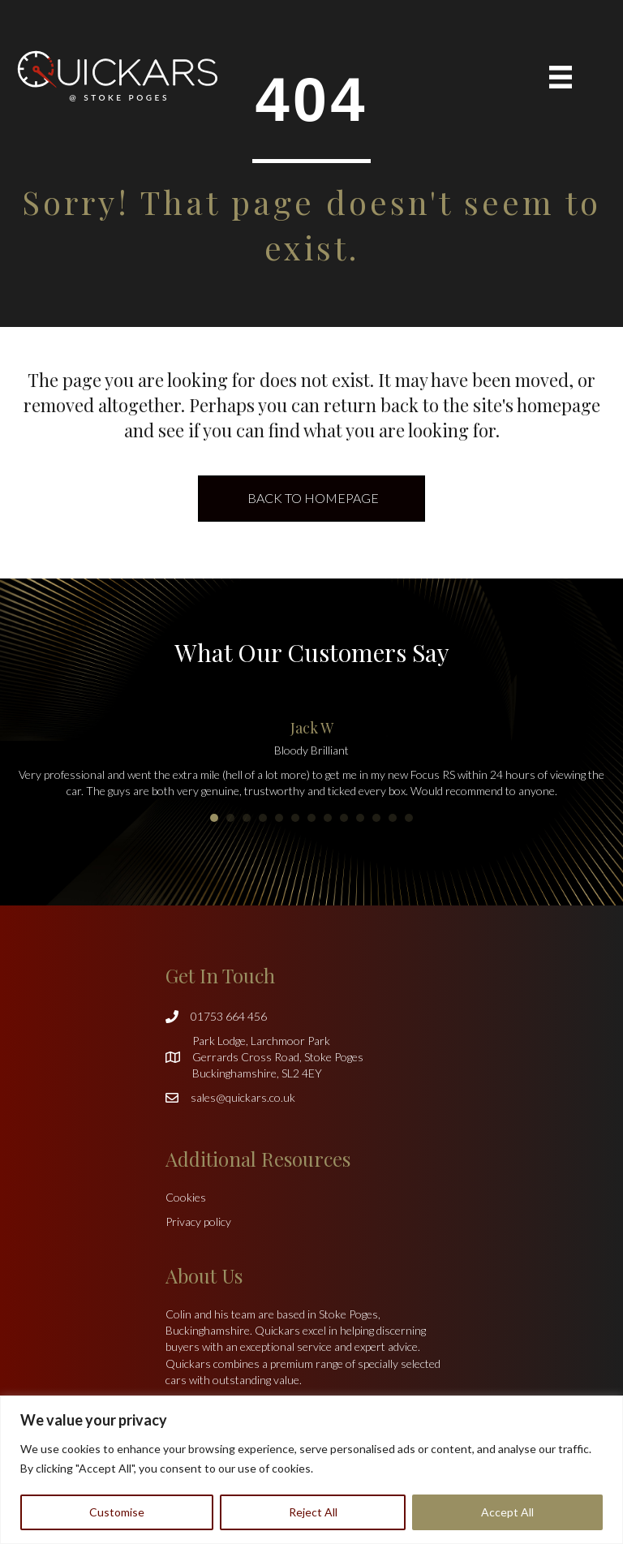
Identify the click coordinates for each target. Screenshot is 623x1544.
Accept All (507, 1512)
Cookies (185, 1197)
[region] (311, 1470)
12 (393, 818)
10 (360, 818)
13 (409, 818)
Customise (116, 1512)
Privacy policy (198, 1221)
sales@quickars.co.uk (243, 1097)
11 (376, 818)
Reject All (313, 1512)
